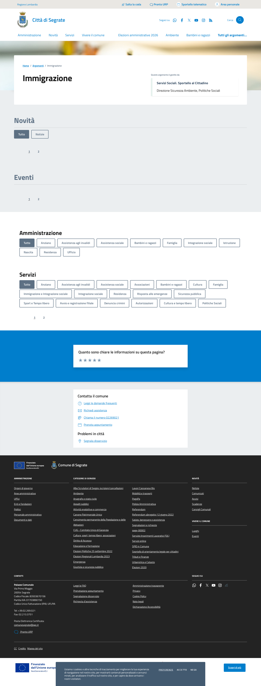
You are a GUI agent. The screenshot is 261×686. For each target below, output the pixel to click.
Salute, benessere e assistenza (148, 520)
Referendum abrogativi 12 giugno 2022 (153, 515)
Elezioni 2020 (139, 567)
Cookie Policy (139, 596)
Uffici (17, 499)
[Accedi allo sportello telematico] (191, 4)
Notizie (40, 134)
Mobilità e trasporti (142, 493)
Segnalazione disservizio (86, 596)
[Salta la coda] (131, 4)
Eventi (195, 536)
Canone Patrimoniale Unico (87, 515)
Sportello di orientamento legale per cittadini (155, 552)
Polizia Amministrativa (144, 504)
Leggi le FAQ (79, 586)
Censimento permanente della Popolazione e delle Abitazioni (99, 522)
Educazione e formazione (86, 546)
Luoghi (195, 531)
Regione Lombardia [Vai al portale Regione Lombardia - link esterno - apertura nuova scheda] (27, 4)
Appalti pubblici (81, 504)
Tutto (21, 134)
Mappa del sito (35, 648)
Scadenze (197, 504)
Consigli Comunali (201, 509)
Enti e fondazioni (23, 504)
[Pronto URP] (158, 4)
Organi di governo (23, 488)
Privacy (136, 591)
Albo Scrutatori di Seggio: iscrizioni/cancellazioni (98, 488)
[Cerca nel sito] (240, 20)
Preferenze (166, 670)
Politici (17, 509)
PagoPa (136, 499)
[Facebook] (180, 19)
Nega (194, 670)
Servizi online (139, 541)
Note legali (138, 601)
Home (26, 66)
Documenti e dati (23, 520)
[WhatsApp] (173, 19)
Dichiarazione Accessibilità (146, 607)
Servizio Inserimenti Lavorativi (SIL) (150, 536)
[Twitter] (187, 19)
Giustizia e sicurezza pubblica (88, 567)
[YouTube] (194, 19)
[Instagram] (202, 19)
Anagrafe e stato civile (85, 499)
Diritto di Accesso (82, 541)
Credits (22, 648)
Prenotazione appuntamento (88, 591)
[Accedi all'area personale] (227, 4)
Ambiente (172, 35)
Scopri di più (234, 667)
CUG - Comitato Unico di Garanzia (91, 530)
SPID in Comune (140, 546)
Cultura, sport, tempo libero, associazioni (94, 535)
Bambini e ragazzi (198, 35)
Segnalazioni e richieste (144, 525)
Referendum (138, 509)
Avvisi (195, 499)
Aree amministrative (25, 493)
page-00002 (138, 530)
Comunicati (198, 493)
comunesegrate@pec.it (26, 625)
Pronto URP (23, 632)
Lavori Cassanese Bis (143, 488)
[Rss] (209, 19)
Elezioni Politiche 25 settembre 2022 (92, 551)
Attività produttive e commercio (89, 509)
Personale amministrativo (28, 515)
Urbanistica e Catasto (143, 562)
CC (15, 648)
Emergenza (79, 562)
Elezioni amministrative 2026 (138, 35)
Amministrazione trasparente (148, 586)
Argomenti (38, 66)
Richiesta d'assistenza (85, 601)
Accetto (182, 670)
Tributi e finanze (140, 557)
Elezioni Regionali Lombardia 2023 (91, 556)
